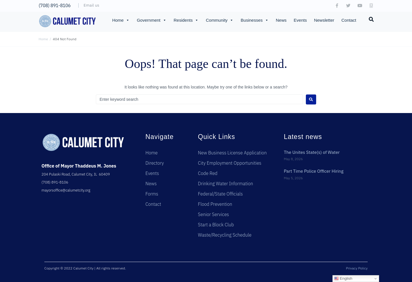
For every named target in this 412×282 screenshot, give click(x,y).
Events (300, 20)
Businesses (255, 20)
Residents (186, 20)
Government (152, 20)
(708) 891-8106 (55, 5)
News (281, 20)
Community (219, 20)
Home (121, 20)
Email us (91, 5)
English (343, 278)
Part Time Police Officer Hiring (314, 171)
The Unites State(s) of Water (312, 152)
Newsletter (324, 20)
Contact (348, 20)
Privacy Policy (357, 268)
